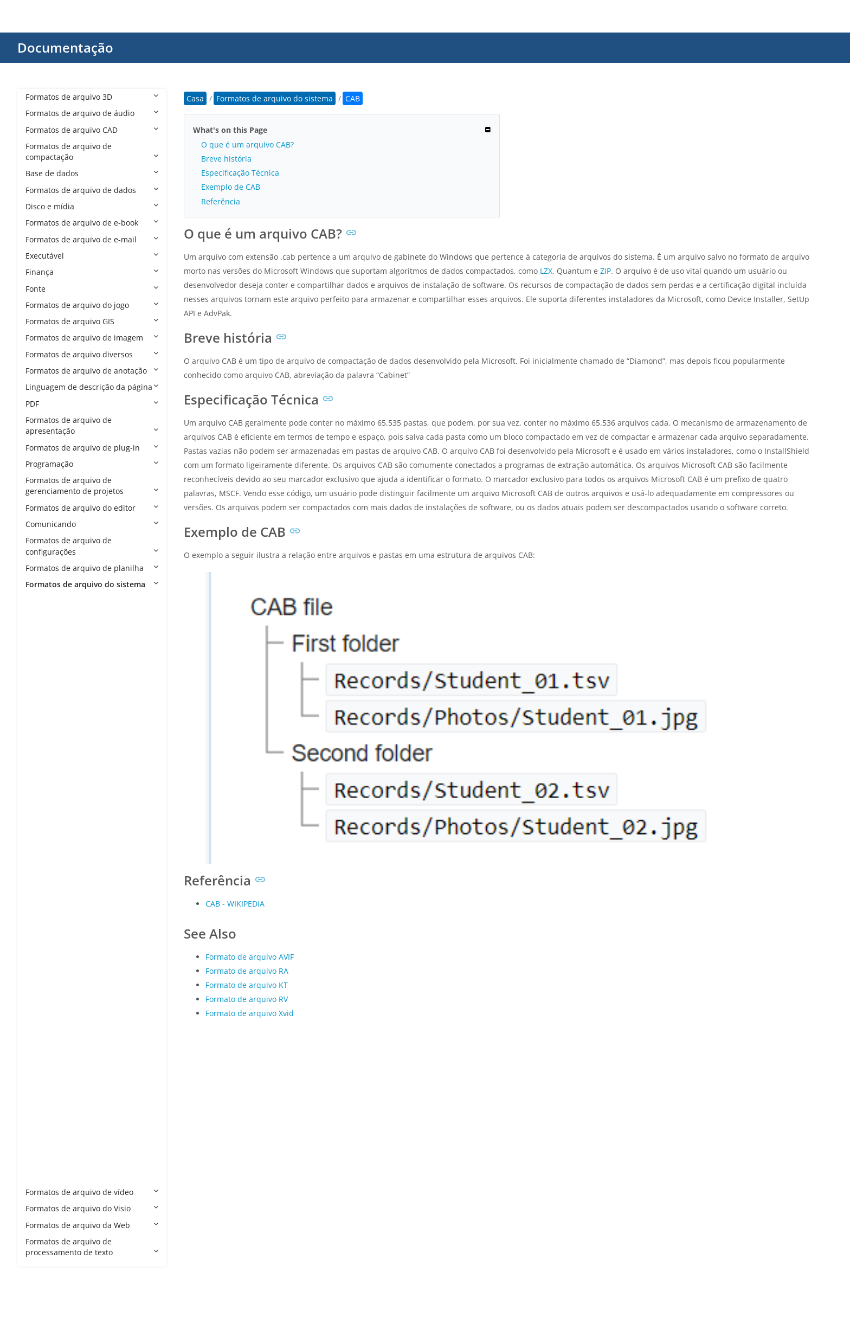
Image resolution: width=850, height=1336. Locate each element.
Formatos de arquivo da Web (91, 1225)
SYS (42, 1143)
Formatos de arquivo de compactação (91, 151)
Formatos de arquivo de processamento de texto (91, 1246)
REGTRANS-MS (62, 1061)
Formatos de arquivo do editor (91, 508)
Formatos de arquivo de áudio (91, 113)
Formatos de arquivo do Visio (91, 1208)
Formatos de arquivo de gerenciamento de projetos (91, 485)
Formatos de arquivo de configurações (91, 545)
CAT (43, 716)
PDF (91, 404)
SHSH (46, 1110)
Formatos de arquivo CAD (91, 130)
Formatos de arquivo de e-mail (91, 239)
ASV (43, 683)
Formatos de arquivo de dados (91, 190)
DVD (43, 863)
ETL (42, 880)
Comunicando (91, 524)
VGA (43, 1176)
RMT (44, 1077)
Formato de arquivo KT (246, 985)
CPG (43, 748)
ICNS (45, 929)
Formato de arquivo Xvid (249, 1013)
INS (42, 962)
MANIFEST (54, 995)
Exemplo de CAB (230, 187)
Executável (91, 256)
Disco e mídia (91, 206)
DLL (42, 814)
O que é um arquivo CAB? (247, 144)
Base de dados (91, 173)
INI (41, 946)
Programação (91, 464)
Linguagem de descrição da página (91, 387)
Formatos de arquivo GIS (91, 321)
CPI (42, 765)
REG (43, 1044)
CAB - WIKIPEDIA (235, 903)
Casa (195, 98)
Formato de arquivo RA (246, 971)
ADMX (47, 633)
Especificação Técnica (240, 173)
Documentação (65, 47)
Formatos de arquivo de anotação (91, 370)
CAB (43, 699)
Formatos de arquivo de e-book (91, 222)
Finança (91, 272)
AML (44, 650)
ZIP (605, 271)
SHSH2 (48, 1126)
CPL (42, 781)
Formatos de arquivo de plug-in (91, 447)
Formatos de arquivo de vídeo (91, 1192)
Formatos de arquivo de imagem (91, 337)
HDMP (47, 896)
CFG (43, 732)
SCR (43, 1093)
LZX (546, 271)
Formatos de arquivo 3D (91, 97)
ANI (42, 666)
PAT (43, 1028)
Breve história (226, 158)
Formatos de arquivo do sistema (91, 584)
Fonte (91, 289)
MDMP (48, 1011)
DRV (43, 847)
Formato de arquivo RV (246, 999)
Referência (220, 201)
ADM (45, 617)
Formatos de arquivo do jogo (91, 305)
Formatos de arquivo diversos (91, 354)
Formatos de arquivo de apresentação (91, 425)
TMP (44, 1159)
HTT (43, 913)
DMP (44, 831)
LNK (43, 978)
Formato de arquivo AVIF (249, 957)
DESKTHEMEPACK (68, 798)
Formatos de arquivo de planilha (91, 568)
